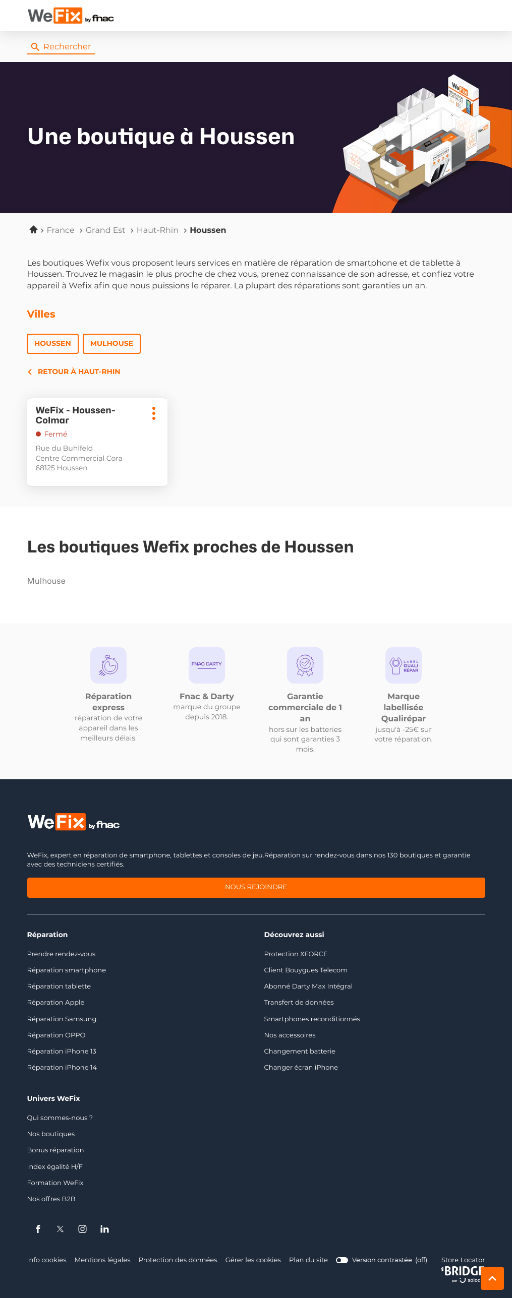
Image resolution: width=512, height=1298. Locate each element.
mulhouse (89, 582)
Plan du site (306, 1261)
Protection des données (177, 1261)
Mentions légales (102, 1261)
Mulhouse (111, 343)
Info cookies (46, 1261)
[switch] (379, 1260)
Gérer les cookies (251, 1261)
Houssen (53, 343)
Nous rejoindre (256, 888)
